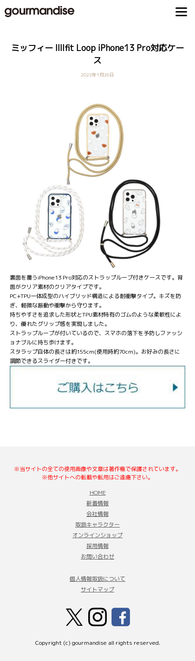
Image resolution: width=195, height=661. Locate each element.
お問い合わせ (97, 556)
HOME (98, 492)
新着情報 (97, 503)
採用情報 (97, 546)
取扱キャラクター (97, 524)
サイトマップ (97, 589)
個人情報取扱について (97, 579)
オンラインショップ (97, 535)
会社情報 (97, 514)
